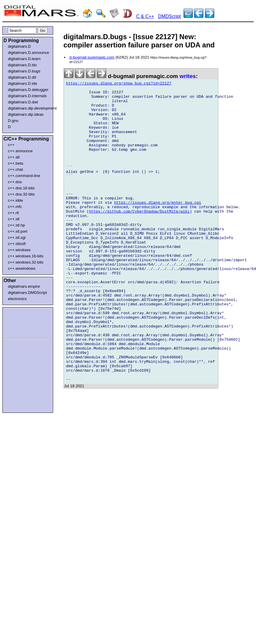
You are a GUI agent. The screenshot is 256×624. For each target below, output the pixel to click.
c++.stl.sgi (17, 237)
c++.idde (15, 200)
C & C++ (145, 16)
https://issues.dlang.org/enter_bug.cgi (157, 227)
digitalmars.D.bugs (24, 71)
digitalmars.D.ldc (22, 65)
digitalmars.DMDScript (27, 292)
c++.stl (13, 219)
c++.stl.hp (16, 225)
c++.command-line (24, 175)
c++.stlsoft (17, 243)
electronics (17, 299)
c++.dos (15, 182)
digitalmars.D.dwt (23, 102)
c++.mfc (15, 206)
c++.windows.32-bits (25, 262)
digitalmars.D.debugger (28, 89)
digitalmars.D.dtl (22, 77)
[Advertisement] (21, 321)
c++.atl (14, 157)
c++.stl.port (17, 231)
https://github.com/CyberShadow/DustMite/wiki (139, 238)
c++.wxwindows (21, 268)
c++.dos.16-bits (21, 188)
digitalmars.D (19, 46)
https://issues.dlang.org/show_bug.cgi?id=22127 (118, 84)
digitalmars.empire (24, 286)
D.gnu (13, 120)
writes (188, 76)
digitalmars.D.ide (22, 83)
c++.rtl (13, 213)
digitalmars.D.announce (28, 52)
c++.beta (15, 163)
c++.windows (19, 250)
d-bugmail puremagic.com (91, 57)
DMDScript (169, 16)
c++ (11, 145)
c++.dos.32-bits (21, 194)
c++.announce (20, 151)
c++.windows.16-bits (25, 256)
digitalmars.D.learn (24, 59)
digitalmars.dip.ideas (26, 114)
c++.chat (15, 169)
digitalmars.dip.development (29, 108)
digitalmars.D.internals (27, 96)
